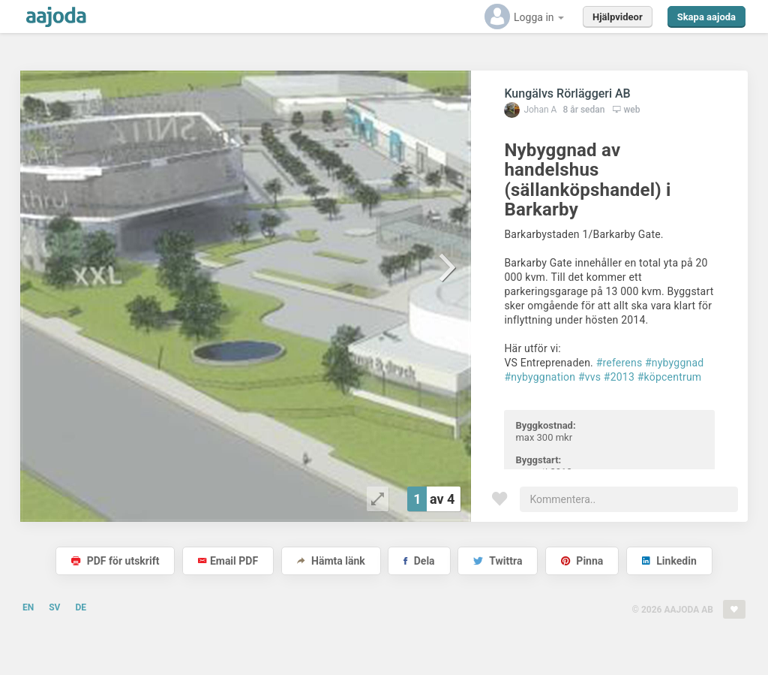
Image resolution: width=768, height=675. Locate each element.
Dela (419, 561)
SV (54, 607)
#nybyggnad (674, 363)
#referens (619, 363)
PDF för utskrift (115, 561)
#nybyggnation (539, 377)
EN (28, 607)
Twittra (497, 561)
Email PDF (228, 561)
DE (80, 607)
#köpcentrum (670, 377)
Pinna (582, 561)
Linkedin (669, 561)
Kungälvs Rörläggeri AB (567, 93)
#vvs (589, 377)
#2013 (619, 377)
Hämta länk (331, 561)
